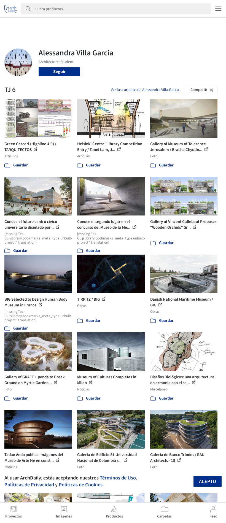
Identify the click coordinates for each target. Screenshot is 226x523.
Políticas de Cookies (81, 484)
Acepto (207, 481)
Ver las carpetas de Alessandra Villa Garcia (145, 90)
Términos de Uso (118, 477)
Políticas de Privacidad (29, 484)
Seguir (59, 72)
